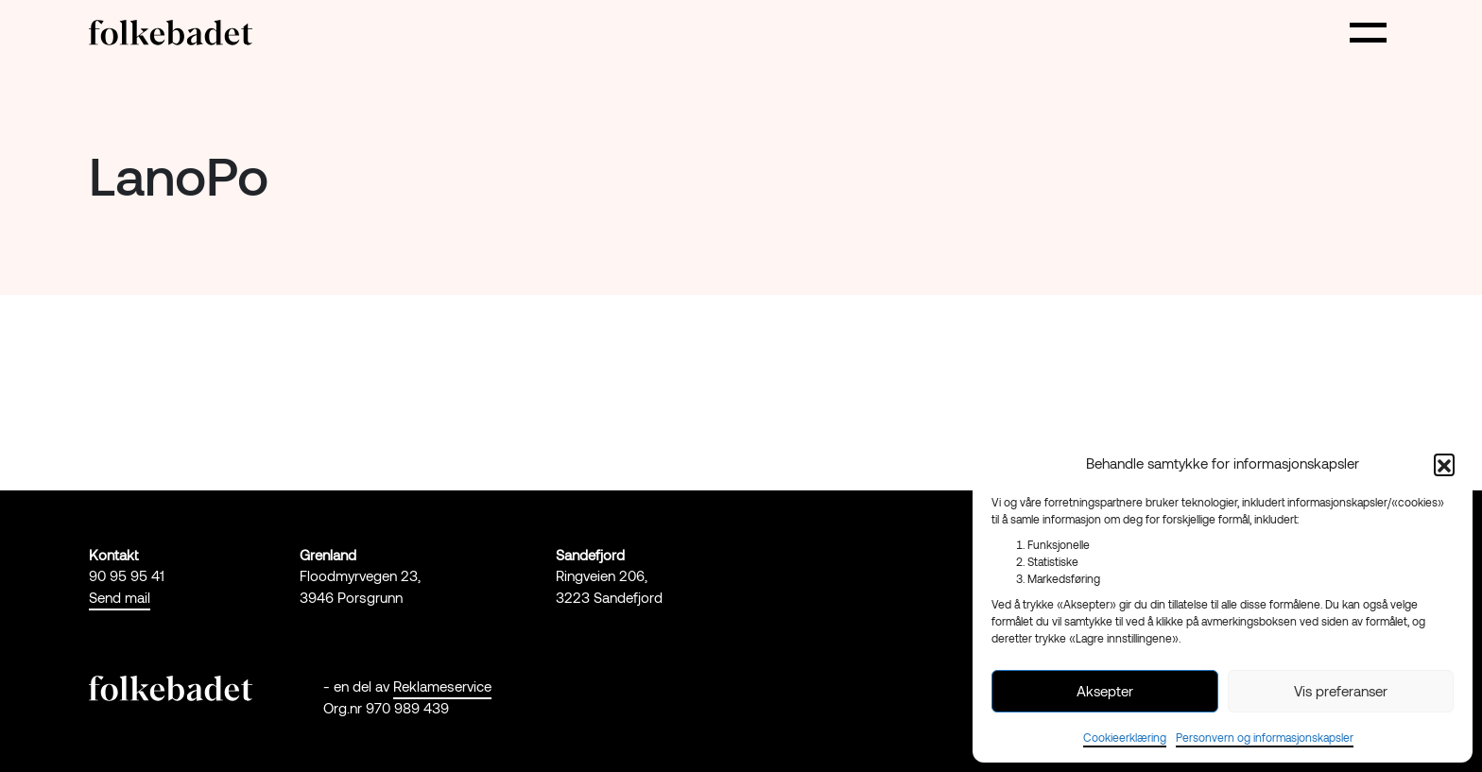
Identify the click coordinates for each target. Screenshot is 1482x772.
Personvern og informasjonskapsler (1264, 737)
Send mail (119, 597)
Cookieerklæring (1124, 737)
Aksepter (1105, 690)
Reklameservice (442, 686)
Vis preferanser (1340, 690)
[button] (1444, 464)
